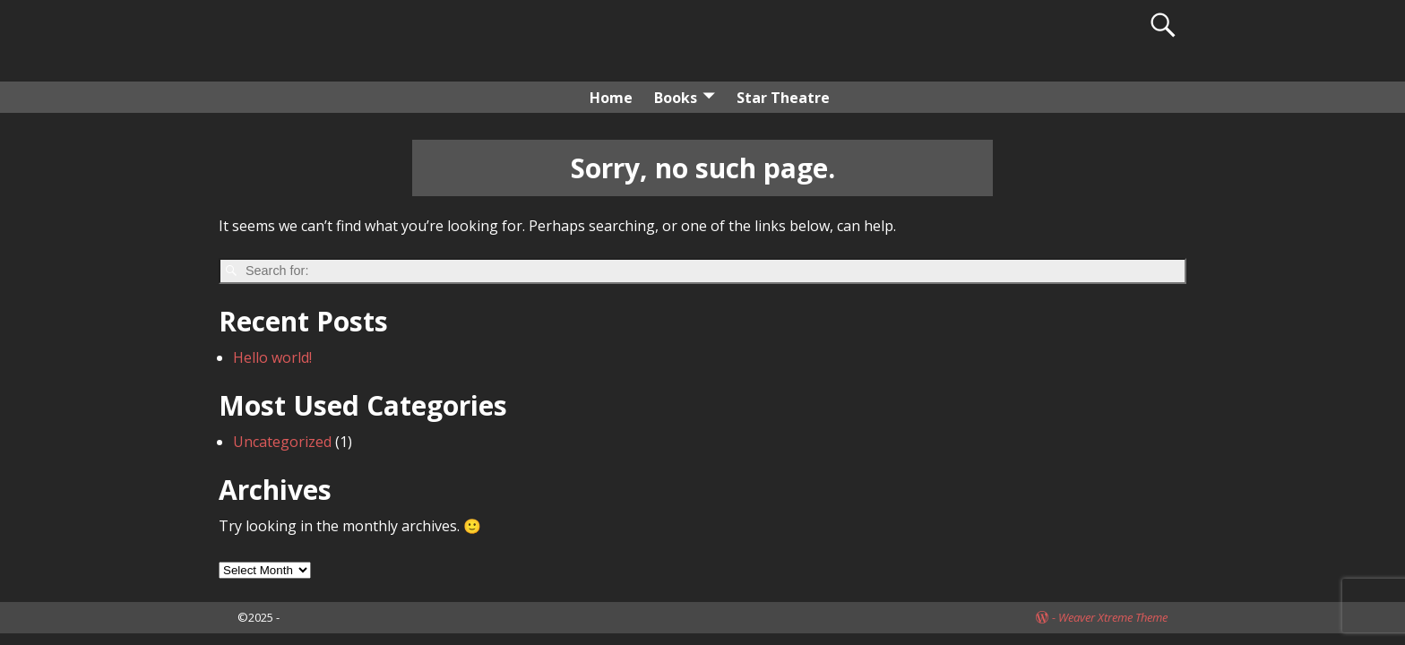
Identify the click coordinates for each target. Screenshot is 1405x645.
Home (611, 98)
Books (675, 98)
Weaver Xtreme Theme (1113, 617)
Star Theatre (783, 98)
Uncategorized (282, 442)
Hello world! (272, 357)
